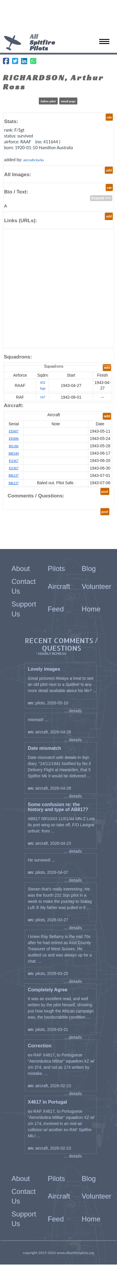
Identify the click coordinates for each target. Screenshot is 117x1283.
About (20, 568)
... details (73, 710)
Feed (56, 609)
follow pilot (48, 101)
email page (68, 101)
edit (109, 117)
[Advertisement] (58, 17)
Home (91, 609)
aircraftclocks (33, 160)
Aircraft (59, 586)
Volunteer (96, 586)
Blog (89, 568)
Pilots (56, 568)
